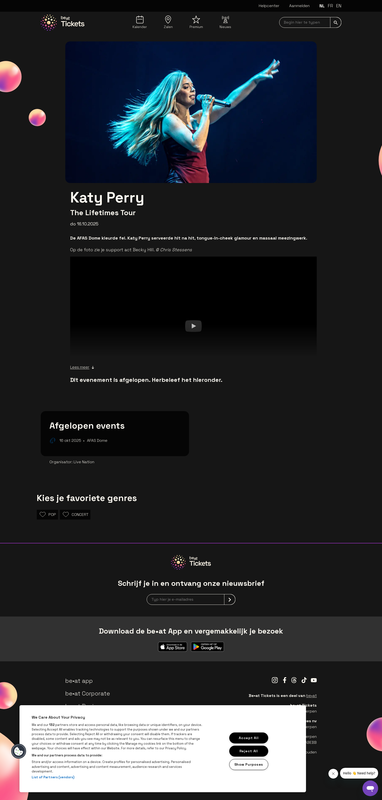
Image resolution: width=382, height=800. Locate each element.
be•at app (79, 680)
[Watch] (193, 326)
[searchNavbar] (310, 22)
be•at (311, 695)
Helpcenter (269, 5)
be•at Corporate (87, 693)
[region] (162, 748)
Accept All (248, 737)
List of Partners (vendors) (53, 777)
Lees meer (82, 367)
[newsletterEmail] (191, 599)
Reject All (248, 751)
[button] (19, 751)
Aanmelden (299, 5)
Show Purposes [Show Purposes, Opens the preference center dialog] (248, 764)
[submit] (335, 22)
